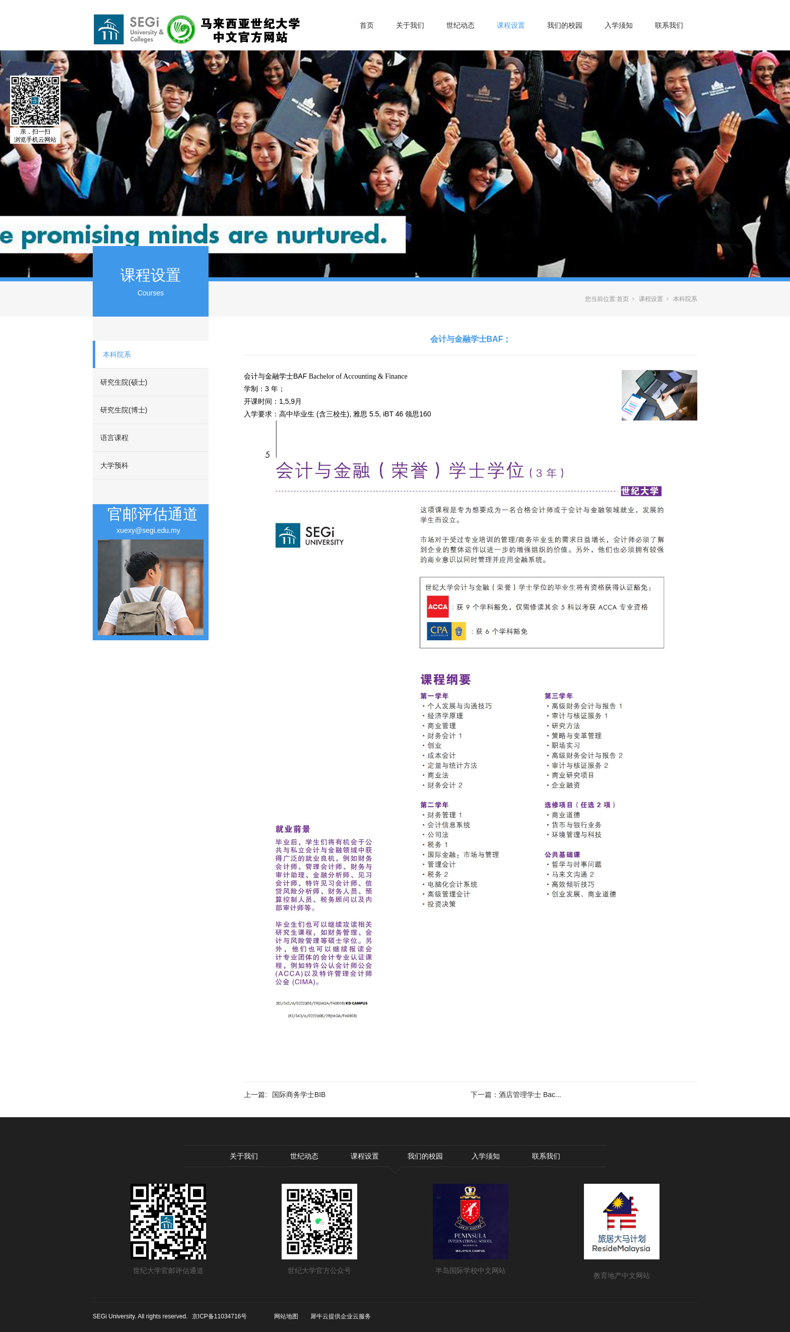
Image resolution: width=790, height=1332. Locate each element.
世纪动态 (460, 25)
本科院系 (117, 354)
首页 (367, 25)
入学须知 (619, 25)
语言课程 (114, 438)
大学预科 (114, 465)
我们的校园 (564, 25)
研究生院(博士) (123, 410)
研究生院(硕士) (123, 382)
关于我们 (410, 25)
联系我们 (669, 25)
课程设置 (511, 25)
